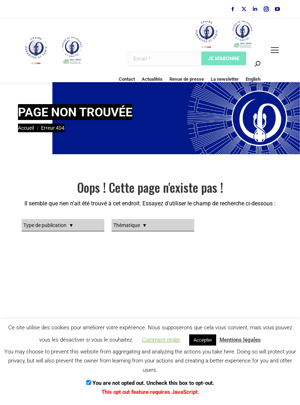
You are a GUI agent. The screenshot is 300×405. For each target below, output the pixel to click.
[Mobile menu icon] (275, 50)
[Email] (164, 59)
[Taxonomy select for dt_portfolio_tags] (63, 225)
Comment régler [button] (161, 340)
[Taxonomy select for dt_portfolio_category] (153, 225)
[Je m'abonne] (223, 58)
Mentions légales (240, 340)
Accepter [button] (203, 340)
